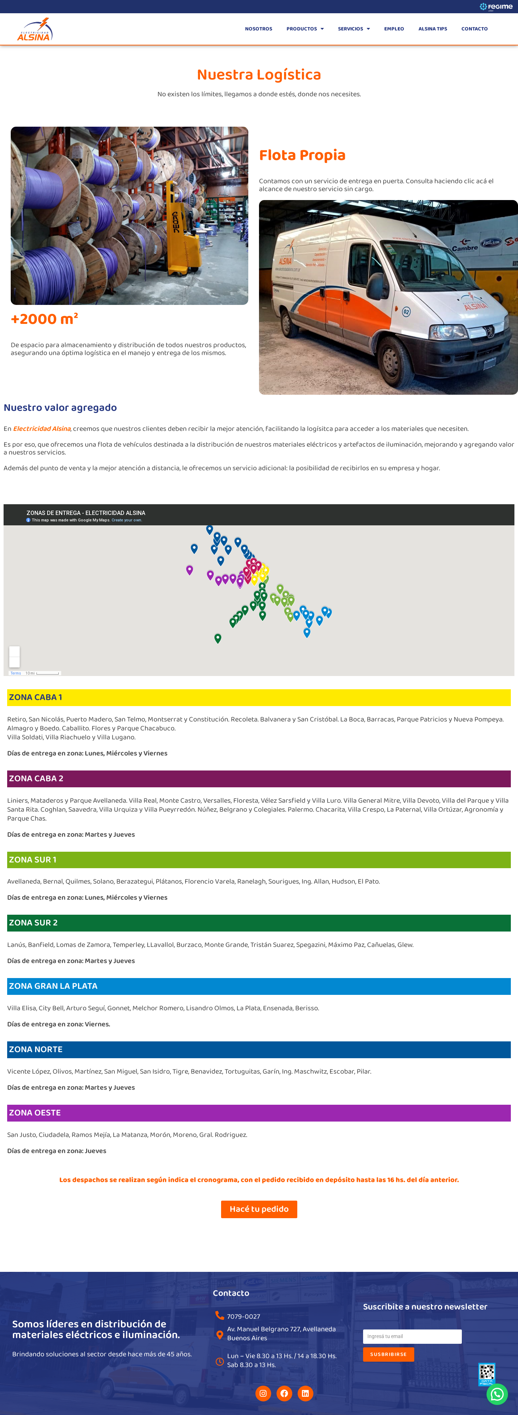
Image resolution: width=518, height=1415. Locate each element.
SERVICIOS (354, 29)
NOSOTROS (258, 29)
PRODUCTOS (305, 29)
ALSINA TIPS (433, 29)
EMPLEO (394, 29)
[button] (497, 1394)
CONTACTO (474, 29)
